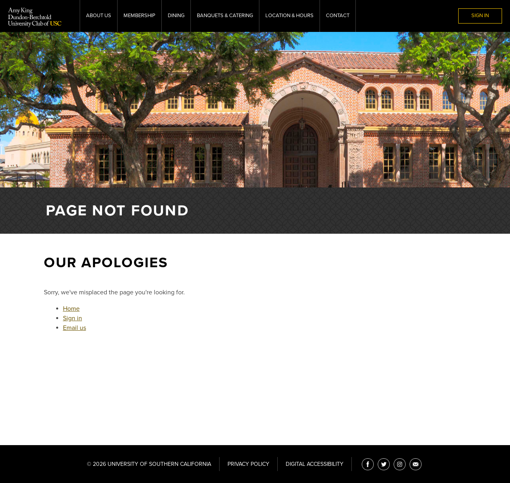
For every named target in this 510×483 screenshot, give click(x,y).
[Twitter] (384, 464)
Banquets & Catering (225, 15)
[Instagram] (400, 464)
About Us (98, 15)
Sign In (480, 15)
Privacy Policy (248, 464)
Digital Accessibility (314, 464)
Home (71, 309)
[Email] (416, 464)
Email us (74, 328)
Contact (337, 15)
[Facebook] (368, 464)
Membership (139, 15)
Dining (176, 15)
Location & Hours (289, 15)
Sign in (72, 318)
